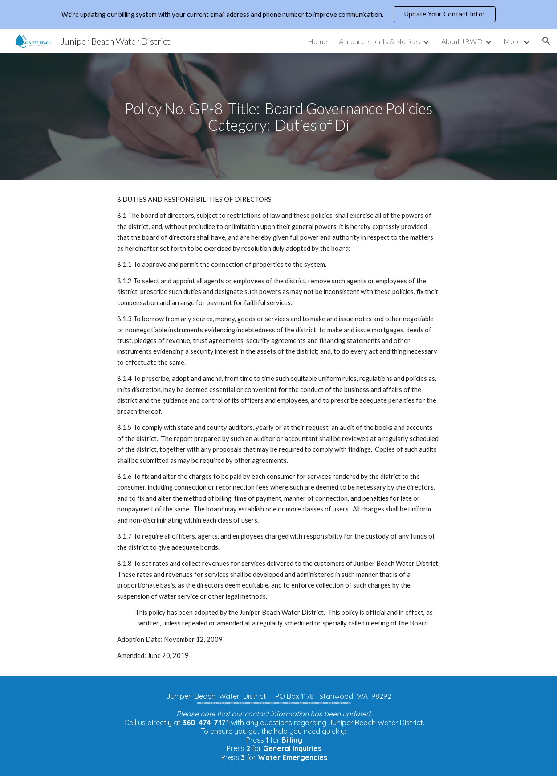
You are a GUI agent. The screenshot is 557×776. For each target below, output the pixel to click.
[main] (278, 116)
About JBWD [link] (462, 41)
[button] (546, 41)
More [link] (512, 41)
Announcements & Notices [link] (379, 41)
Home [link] (317, 41)
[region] (278, 14)
